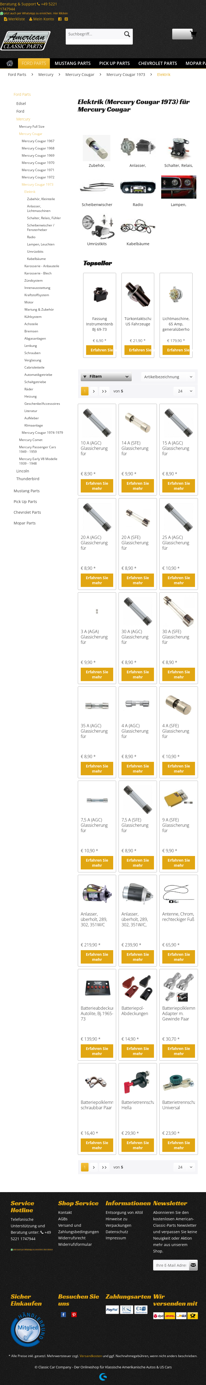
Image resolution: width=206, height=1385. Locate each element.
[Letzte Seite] (104, 391)
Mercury (23, 119)
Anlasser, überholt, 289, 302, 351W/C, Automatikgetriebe (138, 919)
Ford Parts (22, 94)
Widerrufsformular (75, 1244)
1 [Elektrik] (85, 391)
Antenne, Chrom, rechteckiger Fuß (178, 916)
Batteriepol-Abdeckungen (135, 1010)
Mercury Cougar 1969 (38, 155)
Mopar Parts (25, 523)
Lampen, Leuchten (40, 244)
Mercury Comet (30, 440)
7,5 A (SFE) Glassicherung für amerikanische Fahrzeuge (135, 825)
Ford (20, 111)
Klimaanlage (33, 425)
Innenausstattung (37, 287)
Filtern (92, 376)
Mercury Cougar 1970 (38, 162)
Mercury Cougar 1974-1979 (42, 432)
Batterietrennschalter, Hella (138, 1105)
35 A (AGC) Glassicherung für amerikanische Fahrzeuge (94, 731)
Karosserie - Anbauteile (41, 266)
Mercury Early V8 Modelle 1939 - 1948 (38, 461)
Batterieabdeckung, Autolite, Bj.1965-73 (97, 1013)
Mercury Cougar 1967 (38, 141)
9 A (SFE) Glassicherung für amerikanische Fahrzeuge (176, 825)
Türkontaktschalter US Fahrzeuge (138, 321)
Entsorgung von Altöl (124, 1212)
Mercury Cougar (30, 133)
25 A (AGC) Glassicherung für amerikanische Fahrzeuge (176, 543)
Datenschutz (117, 1231)
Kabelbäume (36, 258)
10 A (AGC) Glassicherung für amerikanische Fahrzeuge (94, 448)
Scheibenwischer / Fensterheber (40, 227)
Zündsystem (33, 280)
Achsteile (31, 324)
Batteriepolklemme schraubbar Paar (97, 1105)
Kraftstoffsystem (36, 295)
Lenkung (30, 345)
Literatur (30, 411)
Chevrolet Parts (27, 512)
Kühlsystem (33, 316)
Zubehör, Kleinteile (41, 199)
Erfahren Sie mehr (102, 349)
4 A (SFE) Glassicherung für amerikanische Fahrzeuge (176, 731)
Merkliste (14, 18)
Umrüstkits (35, 251)
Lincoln (22, 470)
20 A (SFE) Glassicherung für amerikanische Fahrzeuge (135, 543)
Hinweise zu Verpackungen (118, 1222)
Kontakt (65, 1212)
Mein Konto (41, 18)
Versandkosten (91, 1356)
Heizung (30, 396)
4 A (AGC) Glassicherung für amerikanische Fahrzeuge (135, 731)
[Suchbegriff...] (99, 34)
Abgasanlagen (35, 338)
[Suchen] (127, 34)
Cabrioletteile (34, 367)
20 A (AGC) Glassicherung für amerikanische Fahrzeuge (94, 543)
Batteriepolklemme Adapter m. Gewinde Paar (178, 1013)
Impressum (116, 1237)
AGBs (63, 1218)
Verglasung (32, 360)
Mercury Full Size (32, 126)
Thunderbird (27, 478)
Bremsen (31, 331)
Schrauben (32, 353)
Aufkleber (31, 418)
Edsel (21, 103)
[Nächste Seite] (94, 391)
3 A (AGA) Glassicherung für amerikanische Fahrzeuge (94, 637)
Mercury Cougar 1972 (38, 177)
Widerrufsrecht (72, 1237)
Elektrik (29, 191)
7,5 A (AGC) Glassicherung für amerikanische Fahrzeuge (94, 825)
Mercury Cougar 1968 (38, 148)
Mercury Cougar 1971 (38, 170)
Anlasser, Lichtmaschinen (38, 208)
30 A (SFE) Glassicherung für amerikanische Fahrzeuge (176, 637)
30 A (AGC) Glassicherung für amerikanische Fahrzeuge (135, 637)
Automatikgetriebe (38, 374)
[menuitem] (99, 37)
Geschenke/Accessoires (42, 403)
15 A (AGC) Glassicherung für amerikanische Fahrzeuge (176, 448)
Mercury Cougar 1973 (37, 184)
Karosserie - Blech (38, 273)
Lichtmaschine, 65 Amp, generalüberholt (176, 324)
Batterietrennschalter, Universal (178, 1105)
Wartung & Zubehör (39, 309)
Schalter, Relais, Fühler (44, 218)
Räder (28, 389)
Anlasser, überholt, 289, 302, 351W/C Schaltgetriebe (94, 919)
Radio (31, 237)
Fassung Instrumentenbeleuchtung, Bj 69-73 (99, 324)
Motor (29, 302)
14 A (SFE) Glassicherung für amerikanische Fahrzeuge (135, 448)
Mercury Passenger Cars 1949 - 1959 (37, 449)
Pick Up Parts (25, 501)
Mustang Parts (27, 490)
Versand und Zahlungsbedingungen (78, 1228)
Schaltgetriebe (35, 382)
